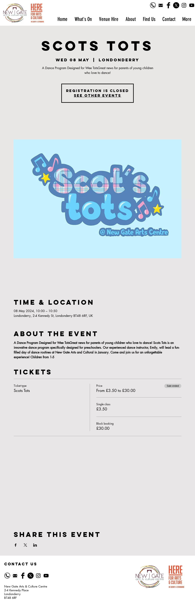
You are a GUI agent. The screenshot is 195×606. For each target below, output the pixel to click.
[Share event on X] (25, 545)
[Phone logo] (153, 5)
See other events (97, 95)
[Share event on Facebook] (16, 545)
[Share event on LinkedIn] (35, 545)
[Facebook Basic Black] (168, 5)
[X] (176, 5)
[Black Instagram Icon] (184, 5)
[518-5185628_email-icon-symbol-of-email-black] (161, 5)
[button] (83, 19)
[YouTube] (192, 5)
